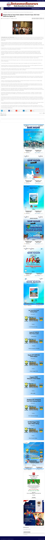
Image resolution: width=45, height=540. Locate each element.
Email (40, 18)
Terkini (27, 532)
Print (37, 18)
